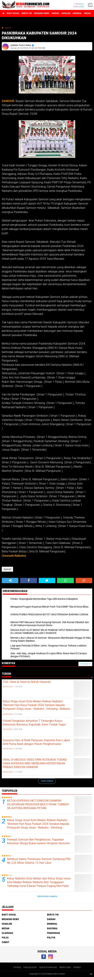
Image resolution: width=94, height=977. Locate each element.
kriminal (77, 13)
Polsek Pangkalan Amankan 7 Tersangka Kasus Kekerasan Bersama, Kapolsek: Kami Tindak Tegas (34, 722)
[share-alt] (10, 580)
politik (51, 937)
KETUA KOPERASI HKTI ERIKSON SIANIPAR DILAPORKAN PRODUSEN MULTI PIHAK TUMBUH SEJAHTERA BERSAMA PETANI (38, 804)
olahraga (7, 933)
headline (65, 13)
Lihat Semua (47, 781)
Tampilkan (85, 664)
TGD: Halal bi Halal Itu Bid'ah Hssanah (27, 682)
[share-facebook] (28, 580)
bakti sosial (13, 13)
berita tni (27, 13)
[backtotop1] (91, 973)
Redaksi (77, 967)
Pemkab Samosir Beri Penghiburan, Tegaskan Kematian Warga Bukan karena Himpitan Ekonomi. (38, 841)
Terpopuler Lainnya (47, 896)
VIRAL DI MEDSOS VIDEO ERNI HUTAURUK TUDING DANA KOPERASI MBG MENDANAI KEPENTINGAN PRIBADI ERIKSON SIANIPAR (35, 763)
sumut (5, 942)
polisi (5, 937)
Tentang (17, 967)
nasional (52, 928)
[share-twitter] (47, 580)
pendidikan (53, 933)
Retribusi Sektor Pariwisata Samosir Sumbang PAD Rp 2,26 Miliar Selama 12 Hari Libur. (39, 860)
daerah (55, 13)
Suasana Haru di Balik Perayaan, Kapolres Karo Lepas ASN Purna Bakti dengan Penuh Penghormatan (36, 742)
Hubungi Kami (30, 967)
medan (87, 13)
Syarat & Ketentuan (48, 967)
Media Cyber (65, 967)
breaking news (41, 13)
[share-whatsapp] (65, 580)
